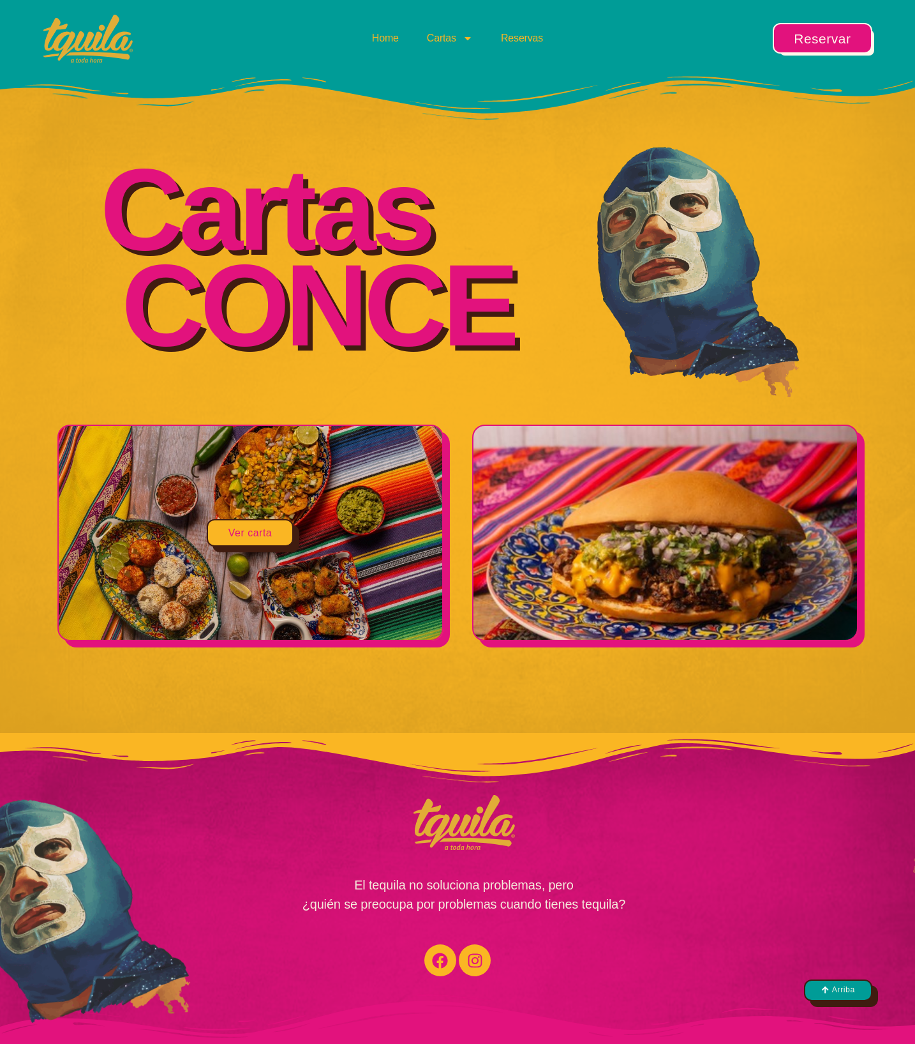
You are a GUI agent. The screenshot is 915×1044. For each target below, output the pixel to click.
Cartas (450, 38)
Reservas (522, 38)
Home (385, 38)
